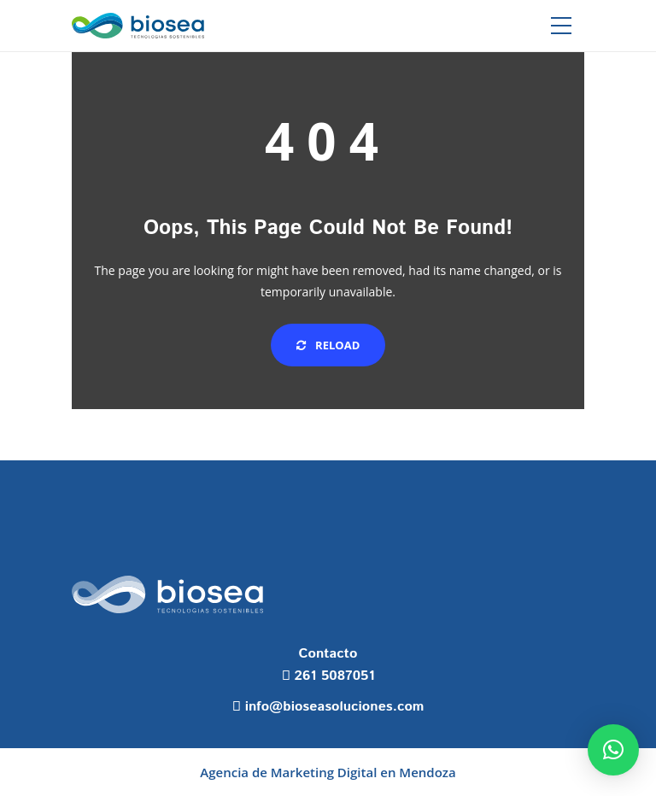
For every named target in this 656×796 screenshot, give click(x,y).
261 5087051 (335, 676)
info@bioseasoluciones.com (335, 707)
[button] (613, 750)
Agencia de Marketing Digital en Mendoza (327, 772)
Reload (328, 345)
